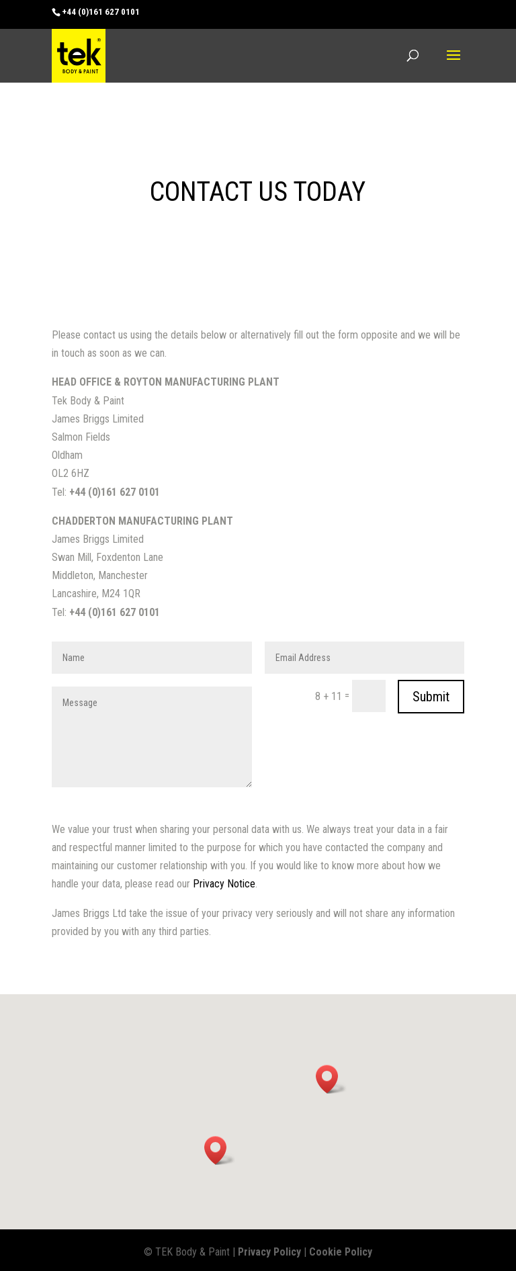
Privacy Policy (269, 1251)
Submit (431, 697)
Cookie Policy (340, 1251)
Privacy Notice (224, 883)
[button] (331, 1079)
